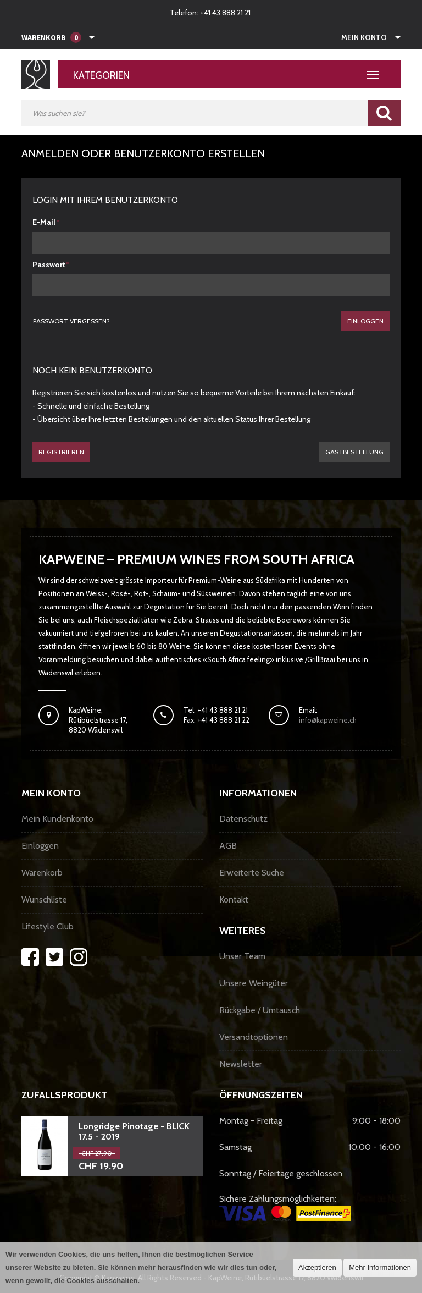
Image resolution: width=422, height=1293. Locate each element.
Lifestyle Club (47, 926)
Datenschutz (243, 818)
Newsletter (240, 1064)
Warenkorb (42, 872)
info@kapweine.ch (328, 720)
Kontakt (233, 899)
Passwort (48, 264)
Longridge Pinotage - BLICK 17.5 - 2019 (134, 1131)
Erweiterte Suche (251, 872)
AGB (228, 845)
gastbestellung (354, 452)
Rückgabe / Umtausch (259, 1010)
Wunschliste (44, 899)
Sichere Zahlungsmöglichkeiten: (285, 1207)
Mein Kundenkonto (57, 818)
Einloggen (365, 321)
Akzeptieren (317, 1267)
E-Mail (43, 222)
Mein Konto (364, 37)
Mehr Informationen (380, 1267)
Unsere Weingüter (253, 983)
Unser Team (242, 956)
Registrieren (61, 452)
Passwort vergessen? (71, 321)
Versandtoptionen (253, 1037)
